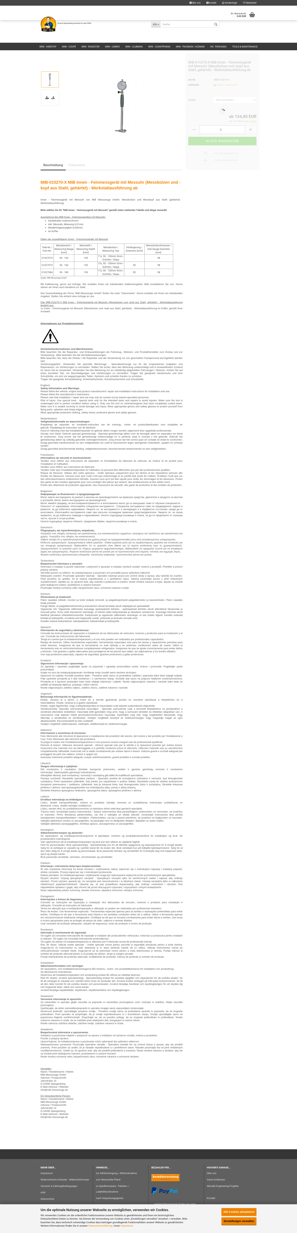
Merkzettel (249, 3)
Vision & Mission (216, 1179)
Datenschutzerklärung (100, 1225)
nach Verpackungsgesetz (109, 1198)
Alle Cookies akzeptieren (239, 1211)
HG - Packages (218, 46)
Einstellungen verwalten (239, 1221)
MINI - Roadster (91, 46)
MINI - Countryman (159, 46)
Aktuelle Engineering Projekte (223, 1186)
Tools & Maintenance (245, 46)
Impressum (126, 1225)
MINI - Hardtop (47, 46)
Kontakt (211, 3)
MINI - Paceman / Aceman (190, 46)
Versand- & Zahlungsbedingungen (59, 1186)
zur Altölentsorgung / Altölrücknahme (116, 1173)
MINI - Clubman (134, 46)
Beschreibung (53, 165)
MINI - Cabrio (112, 46)
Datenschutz (47, 1198)
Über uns (195, 3)
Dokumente (77, 165)
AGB (43, 1192)
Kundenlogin (229, 3)
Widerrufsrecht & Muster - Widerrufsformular (65, 1179)
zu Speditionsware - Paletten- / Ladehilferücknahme (112, 1189)
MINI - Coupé (69, 46)
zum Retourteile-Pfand (108, 1179)
